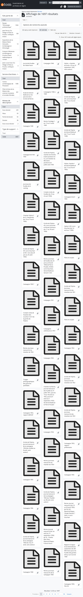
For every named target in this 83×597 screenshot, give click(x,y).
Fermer (40, 11)
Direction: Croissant (74, 33)
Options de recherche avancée (35, 25)
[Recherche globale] (65, 2)
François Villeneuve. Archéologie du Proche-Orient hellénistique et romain (10, 55)
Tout (3, 20)
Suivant (69, 594)
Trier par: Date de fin (60, 33)
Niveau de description (6, 101)
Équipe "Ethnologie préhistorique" (10, 25)
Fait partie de (7, 16)
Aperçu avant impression (30, 30)
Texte (10, 137)
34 (64, 594)
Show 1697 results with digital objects (70, 37)
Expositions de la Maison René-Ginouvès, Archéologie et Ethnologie (10, 44)
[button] (61, 6)
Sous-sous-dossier (10, 124)
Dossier (10, 120)
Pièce (10, 113)
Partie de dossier (10, 117)
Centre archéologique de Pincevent (10, 84)
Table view (52, 30)
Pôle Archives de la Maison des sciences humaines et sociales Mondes (10, 92)
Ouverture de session (74, 6)
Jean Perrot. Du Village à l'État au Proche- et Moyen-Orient (10, 33)
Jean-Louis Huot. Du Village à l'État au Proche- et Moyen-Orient (10, 66)
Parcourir (42, 2)
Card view (43, 30)
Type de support (9, 129)
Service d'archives (9, 74)
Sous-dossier (10, 110)
